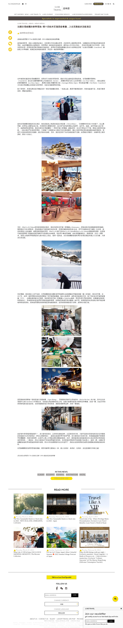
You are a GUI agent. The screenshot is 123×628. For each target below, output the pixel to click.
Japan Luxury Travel (37, 624)
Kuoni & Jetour (61, 625)
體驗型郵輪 (81, 625)
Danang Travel (17, 624)
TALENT (52, 619)
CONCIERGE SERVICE (62, 14)
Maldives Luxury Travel (26, 624)
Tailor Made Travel (79, 624)
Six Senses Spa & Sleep (38, 622)
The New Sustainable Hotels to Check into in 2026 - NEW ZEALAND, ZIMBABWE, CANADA (28, 521)
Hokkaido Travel (61, 624)
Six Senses (29, 622)
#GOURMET (50, 474)
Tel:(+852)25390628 (14, 4)
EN (106, 4)
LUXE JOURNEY (47, 14)
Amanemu (15, 622)
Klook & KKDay (52, 625)
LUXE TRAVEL (22, 23)
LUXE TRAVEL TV (35, 14)
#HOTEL (82, 474)
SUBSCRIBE (88, 4)
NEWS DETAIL (40, 23)
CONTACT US (43, 619)
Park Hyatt (62, 622)
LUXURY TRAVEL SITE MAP (66, 619)
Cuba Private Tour (80, 622)
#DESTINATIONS (72, 474)
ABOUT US (33, 619)
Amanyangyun (22, 622)
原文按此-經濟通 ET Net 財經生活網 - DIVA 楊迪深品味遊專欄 (36, 455)
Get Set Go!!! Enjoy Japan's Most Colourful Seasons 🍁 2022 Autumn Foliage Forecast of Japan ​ (61, 554)
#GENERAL (60, 474)
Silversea (47, 622)
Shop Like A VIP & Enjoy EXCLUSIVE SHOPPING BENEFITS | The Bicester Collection (27, 554)
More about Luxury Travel (71, 625)
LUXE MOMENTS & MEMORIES (82, 14)
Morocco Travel (69, 624)
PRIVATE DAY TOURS (101, 14)
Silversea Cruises (44, 625)
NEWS (27, 14)
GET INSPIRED (19, 14)
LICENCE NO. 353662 (75, 621)
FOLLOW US (61, 478)
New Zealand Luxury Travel (50, 624)
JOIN (74, 595)
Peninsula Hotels (70, 622)
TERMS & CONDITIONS (49, 621)
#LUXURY (41, 474)
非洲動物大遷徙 (54, 622)
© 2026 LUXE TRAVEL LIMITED (62, 621)
